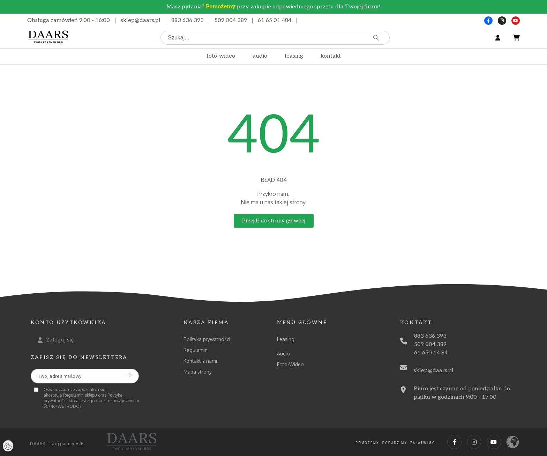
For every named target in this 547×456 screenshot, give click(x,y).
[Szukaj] (275, 38)
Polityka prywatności (206, 339)
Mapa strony (197, 372)
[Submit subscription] (128, 375)
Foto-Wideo (290, 364)
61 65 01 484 (274, 20)
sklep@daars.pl (140, 20)
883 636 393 (187, 20)
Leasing (285, 339)
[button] (274, 221)
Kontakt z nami (200, 361)
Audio (283, 353)
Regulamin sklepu (80, 395)
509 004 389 (231, 20)
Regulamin (195, 350)
